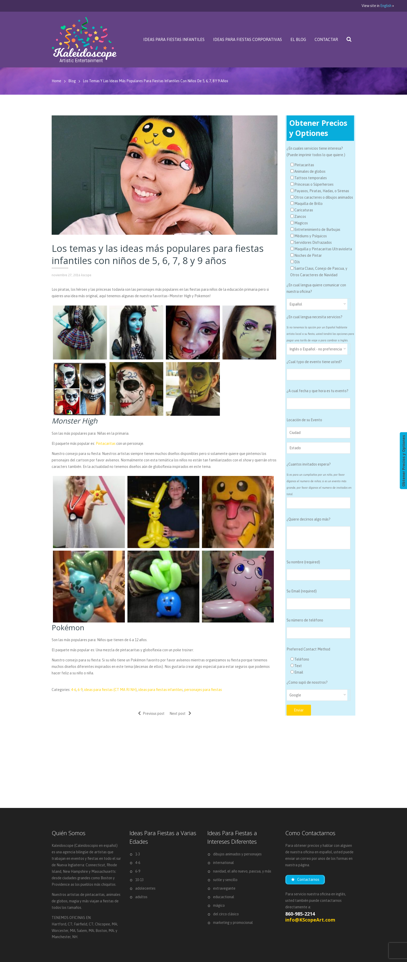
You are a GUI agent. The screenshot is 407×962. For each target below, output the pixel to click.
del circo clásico (226, 914)
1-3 (137, 854)
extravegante (224, 888)
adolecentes (145, 888)
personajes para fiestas (203, 690)
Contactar (326, 39)
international (223, 863)
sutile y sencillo (225, 880)
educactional (223, 897)
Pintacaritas (106, 443)
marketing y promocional (233, 923)
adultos (141, 897)
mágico (219, 905)
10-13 (139, 880)
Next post (180, 713)
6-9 (80, 690)
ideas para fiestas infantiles (160, 690)
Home (56, 81)
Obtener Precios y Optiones (403, 460)
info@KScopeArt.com (310, 920)
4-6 (73, 690)
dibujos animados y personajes (237, 854)
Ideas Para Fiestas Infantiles (174, 39)
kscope (86, 275)
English (385, 6)
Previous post (151, 713)
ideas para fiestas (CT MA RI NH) (110, 690)
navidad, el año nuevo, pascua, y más (242, 871)
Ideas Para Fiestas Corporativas (247, 39)
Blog (72, 81)
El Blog (298, 39)
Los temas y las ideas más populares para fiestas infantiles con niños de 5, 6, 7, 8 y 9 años (155, 81)
